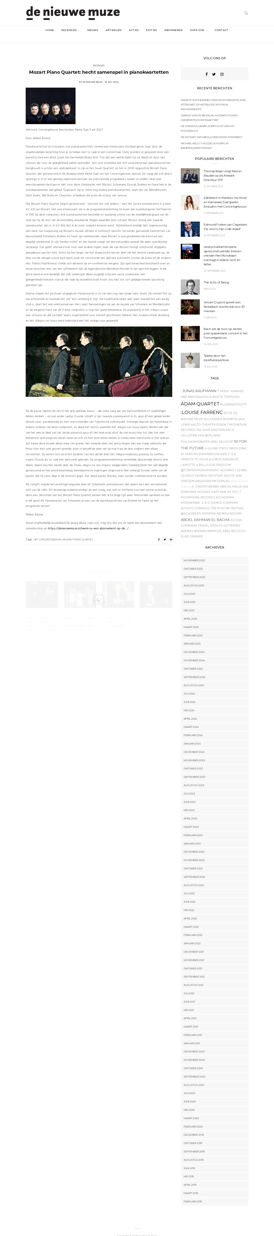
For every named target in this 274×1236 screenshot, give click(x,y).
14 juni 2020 (211, 337)
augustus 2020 (194, 1077)
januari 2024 (192, 735)
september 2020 (195, 1068)
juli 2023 (189, 785)
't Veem (223, 383)
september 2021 (194, 969)
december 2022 (194, 844)
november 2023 (194, 752)
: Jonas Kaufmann (198, 383)
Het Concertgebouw (47, 532)
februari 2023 (193, 827)
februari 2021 (193, 1027)
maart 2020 (191, 1110)
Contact (221, 30)
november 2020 (194, 1052)
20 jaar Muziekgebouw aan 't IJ (207, 446)
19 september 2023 (214, 228)
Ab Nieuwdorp (229, 506)
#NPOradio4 (198, 389)
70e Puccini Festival (227, 500)
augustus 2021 (193, 977)
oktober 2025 (193, 561)
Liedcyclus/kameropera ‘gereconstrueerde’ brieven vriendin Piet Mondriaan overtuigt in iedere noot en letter (222, 248)
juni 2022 (189, 894)
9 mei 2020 (210, 281)
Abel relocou (234, 523)
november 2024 (194, 652)
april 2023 (190, 810)
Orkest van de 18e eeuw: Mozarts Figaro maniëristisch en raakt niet (209, 110)
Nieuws (92, 30)
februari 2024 (193, 727)
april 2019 (190, 1177)
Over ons (197, 30)
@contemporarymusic (200, 462)
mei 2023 (189, 802)
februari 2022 (193, 927)
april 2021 (190, 1010)
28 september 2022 (215, 264)
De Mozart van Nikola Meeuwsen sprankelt (211, 129)
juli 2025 (189, 586)
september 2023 (194, 769)
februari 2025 (193, 627)
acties (134, 30)
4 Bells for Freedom (213, 457)
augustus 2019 (194, 1152)
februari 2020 (193, 1118)
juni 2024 (190, 694)
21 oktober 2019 (213, 179)
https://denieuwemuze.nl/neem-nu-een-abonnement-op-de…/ (88, 521)
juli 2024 (189, 685)
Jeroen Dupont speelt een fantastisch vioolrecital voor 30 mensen (224, 299)
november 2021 (194, 952)
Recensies (69, 30)
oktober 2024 (193, 661)
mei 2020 (189, 1102)
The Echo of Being (216, 275)
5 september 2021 (214, 206)
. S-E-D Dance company (219, 495)
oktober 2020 (193, 1060)
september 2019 (194, 1143)
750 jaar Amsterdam (213, 422)
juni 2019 (189, 1160)
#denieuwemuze (208, 523)
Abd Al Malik (231, 479)
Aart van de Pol (224, 484)
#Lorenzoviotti (233, 397)
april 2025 (190, 611)
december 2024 (194, 644)
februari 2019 (193, 1193)
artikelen (114, 30)
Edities (151, 30)
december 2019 (194, 1127)
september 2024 (194, 669)
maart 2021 (191, 1018)
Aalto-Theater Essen (208, 417)
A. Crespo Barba (205, 479)
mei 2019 (189, 1168)
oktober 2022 (193, 860)
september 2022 (194, 869)
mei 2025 (189, 602)
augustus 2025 (194, 577)
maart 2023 (191, 819)
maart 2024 (191, 719)
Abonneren (173, 30)
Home (49, 30)
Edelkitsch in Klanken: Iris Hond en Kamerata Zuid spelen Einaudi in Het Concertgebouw (225, 195)
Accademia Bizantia (220, 411)
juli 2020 (189, 1085)
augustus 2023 (194, 777)
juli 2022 (189, 885)
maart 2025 (191, 619)
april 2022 (190, 910)
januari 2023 (192, 835)
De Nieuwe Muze (93, 75)
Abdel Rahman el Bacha (205, 512)
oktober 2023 (193, 761)
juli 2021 (189, 985)
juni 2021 (189, 994)
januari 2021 (192, 1035)
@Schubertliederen (198, 506)
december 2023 (194, 744)
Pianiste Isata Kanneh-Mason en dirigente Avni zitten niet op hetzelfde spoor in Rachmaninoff (213, 97)
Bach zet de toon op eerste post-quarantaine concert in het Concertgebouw (225, 326)
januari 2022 (192, 935)
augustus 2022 (194, 877)
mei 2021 (189, 1002)
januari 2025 (192, 636)
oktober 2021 (193, 960)
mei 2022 (189, 902)
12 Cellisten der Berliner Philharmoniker (207, 428)
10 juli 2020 (210, 359)
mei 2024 (189, 702)
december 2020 (194, 1044)
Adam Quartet (200, 396)
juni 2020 (190, 1094)
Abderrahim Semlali (212, 473)
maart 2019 (191, 1185)
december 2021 (194, 944)
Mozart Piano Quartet (78, 532)
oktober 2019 (193, 1135)
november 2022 (194, 852)
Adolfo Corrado (195, 500)
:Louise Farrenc (202, 405)
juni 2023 (190, 794)
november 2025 (194, 552)
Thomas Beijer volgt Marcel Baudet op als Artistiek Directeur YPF (222, 168)
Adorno (227, 462)
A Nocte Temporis (224, 389)
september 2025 (194, 569)
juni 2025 (189, 594)
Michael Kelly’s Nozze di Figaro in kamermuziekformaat (205, 138)
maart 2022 (191, 919)
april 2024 (190, 711)
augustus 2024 (194, 677)
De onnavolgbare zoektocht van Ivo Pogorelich (207, 121)
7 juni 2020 (210, 310)
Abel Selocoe (221, 434)
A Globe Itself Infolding (226, 440)
